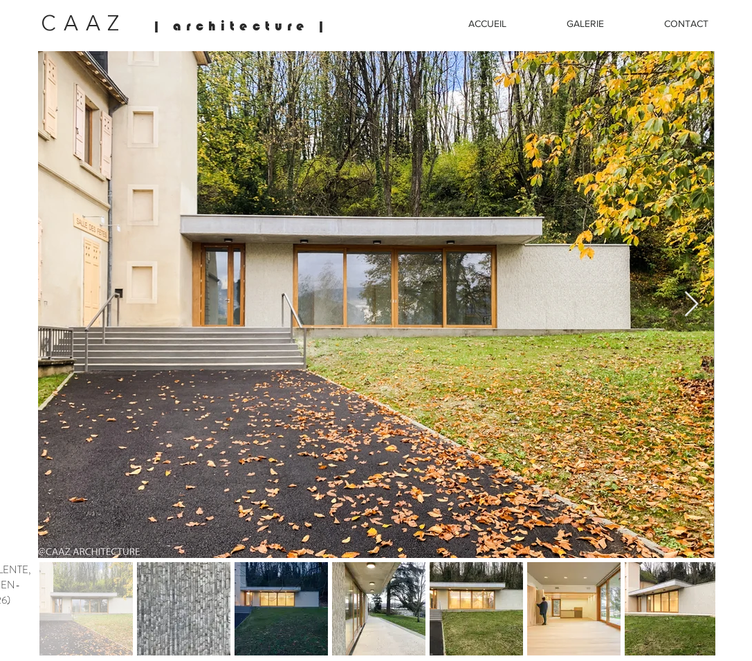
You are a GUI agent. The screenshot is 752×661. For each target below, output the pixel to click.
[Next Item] (691, 304)
